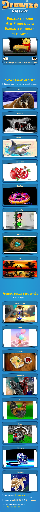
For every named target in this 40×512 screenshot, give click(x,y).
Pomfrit (20, 352)
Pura (20, 424)
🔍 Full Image (9, 63)
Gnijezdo (20, 234)
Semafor (20, 210)
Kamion (20, 114)
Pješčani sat (20, 303)
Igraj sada (25, 495)
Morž (20, 90)
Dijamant (20, 448)
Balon (20, 327)
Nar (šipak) (20, 162)
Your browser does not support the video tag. (20, 47)
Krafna (20, 186)
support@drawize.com (11, 507)
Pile (20, 400)
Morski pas (20, 138)
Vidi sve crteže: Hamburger (26, 62)
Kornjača (20, 472)
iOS (20, 500)
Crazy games (31, 500)
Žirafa (20, 258)
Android (15, 500)
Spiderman (20, 376)
